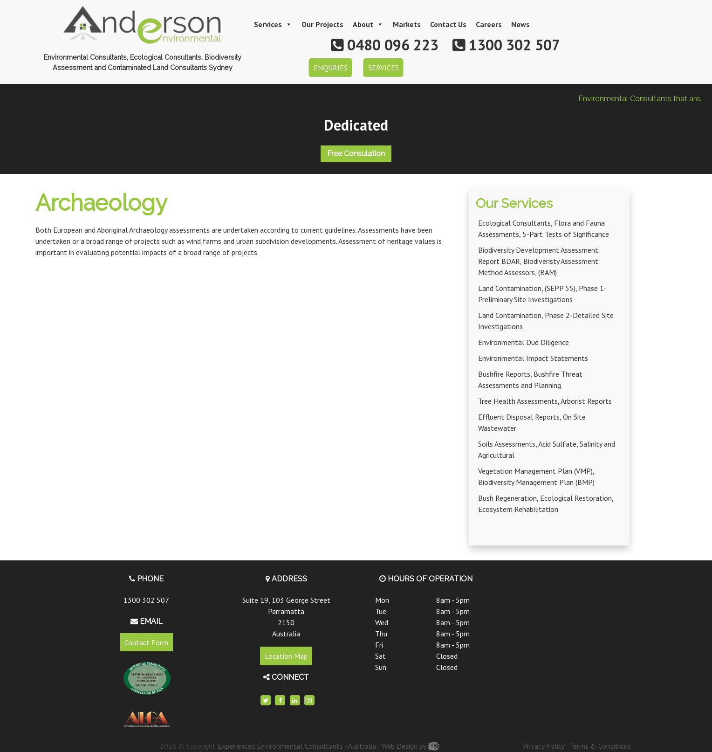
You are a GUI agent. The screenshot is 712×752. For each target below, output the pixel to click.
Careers (489, 24)
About (368, 24)
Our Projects (322, 24)
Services (273, 24)
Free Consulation (356, 153)
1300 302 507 (146, 600)
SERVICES (383, 67)
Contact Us (448, 24)
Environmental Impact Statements (533, 358)
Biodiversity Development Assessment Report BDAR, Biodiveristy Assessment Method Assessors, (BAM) (538, 261)
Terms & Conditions (600, 746)
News (520, 24)
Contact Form (146, 642)
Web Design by (410, 746)
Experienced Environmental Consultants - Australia (297, 746)
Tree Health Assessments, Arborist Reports (545, 401)
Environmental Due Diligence (523, 342)
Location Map (286, 656)
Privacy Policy (544, 746)
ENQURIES (331, 67)
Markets (407, 24)
